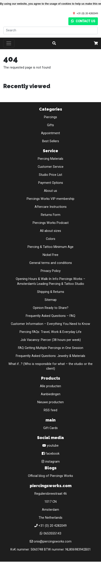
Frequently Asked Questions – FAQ (50, 316)
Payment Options (50, 183)
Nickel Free (50, 255)
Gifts (50, 125)
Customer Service (50, 167)
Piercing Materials (50, 159)
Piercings (50, 117)
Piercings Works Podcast (51, 223)
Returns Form (50, 215)
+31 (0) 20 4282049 (87, 13)
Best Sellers (50, 141)
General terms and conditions (50, 263)
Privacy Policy (51, 271)
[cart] (96, 43)
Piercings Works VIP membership (50, 199)
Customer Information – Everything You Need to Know (50, 324)
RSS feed (50, 410)
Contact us (83, 21)
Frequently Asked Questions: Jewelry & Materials (50, 356)
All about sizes (50, 231)
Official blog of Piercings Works (50, 476)
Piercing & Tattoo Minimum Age (50, 247)
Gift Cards (50, 428)
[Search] (50, 30)
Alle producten (50, 386)
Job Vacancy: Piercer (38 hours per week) (50, 340)
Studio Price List (50, 175)
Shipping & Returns (50, 292)
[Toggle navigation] (8, 43)
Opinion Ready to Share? (50, 308)
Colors (50, 239)
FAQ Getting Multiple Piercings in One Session (50, 348)
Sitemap (51, 300)
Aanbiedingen (50, 394)
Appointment (50, 133)
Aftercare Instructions (51, 207)
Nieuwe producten (50, 402)
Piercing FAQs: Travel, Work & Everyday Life (50, 332)
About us (50, 191)
